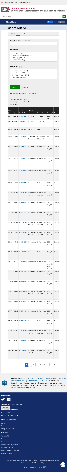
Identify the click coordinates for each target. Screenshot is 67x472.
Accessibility (5, 436)
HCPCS (24, 34)
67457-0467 (23, 202)
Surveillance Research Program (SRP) (40, 378)
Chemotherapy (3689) (33, 73)
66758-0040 (23, 193)
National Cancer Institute (29, 463)
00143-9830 (23, 252)
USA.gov (43, 463)
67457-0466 (23, 321)
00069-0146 (23, 183)
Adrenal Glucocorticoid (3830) (33, 56)
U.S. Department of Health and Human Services (22, 461)
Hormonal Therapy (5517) (33, 75)
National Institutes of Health (49, 461)
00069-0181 (23, 281)
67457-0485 (23, 341)
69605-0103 (23, 129)
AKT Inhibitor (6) (33, 53)
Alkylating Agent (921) (33, 58)
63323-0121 (23, 350)
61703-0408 (23, 146)
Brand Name (41, 113)
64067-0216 (23, 116)
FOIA (2, 442)
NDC (18, 34)
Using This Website (7, 429)
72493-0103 (23, 121)
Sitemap (4, 426)
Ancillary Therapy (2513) (33, 71)
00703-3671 (23, 212)
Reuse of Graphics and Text (10, 450)
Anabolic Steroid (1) (33, 60)
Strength (50, 113)
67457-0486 (23, 311)
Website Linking (6, 453)
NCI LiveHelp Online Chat (9, 416)
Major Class (14, 50)
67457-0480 (23, 262)
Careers (3, 423)
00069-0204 (23, 291)
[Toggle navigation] (9, 22)
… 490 (53, 365)
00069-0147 (23, 242)
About (13, 34)
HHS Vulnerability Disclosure (10, 445)
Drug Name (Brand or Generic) (20, 41)
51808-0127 (23, 137)
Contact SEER (5, 413)
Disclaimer (4, 439)
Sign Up (5, 407)
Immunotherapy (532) (33, 77)
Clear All (25, 87)
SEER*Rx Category (16, 67)
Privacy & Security (7, 447)
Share (51, 22)
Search (14, 87)
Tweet (56, 22)
